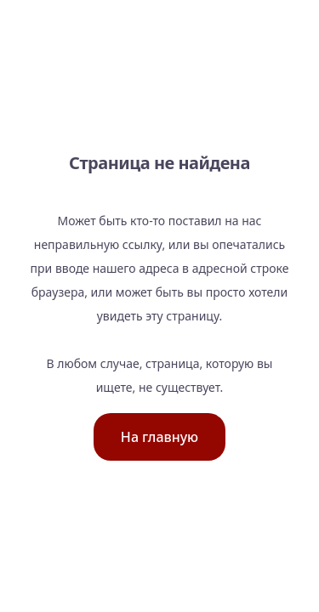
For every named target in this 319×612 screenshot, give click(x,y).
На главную (159, 437)
